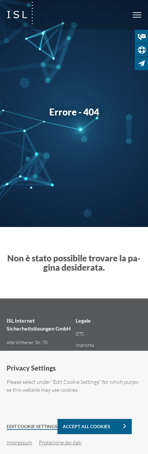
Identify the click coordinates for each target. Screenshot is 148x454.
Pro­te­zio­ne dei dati (60, 442)
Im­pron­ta (85, 345)
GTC (80, 334)
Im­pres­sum (19, 442)
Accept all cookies (86, 426)
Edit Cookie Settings (32, 426)
